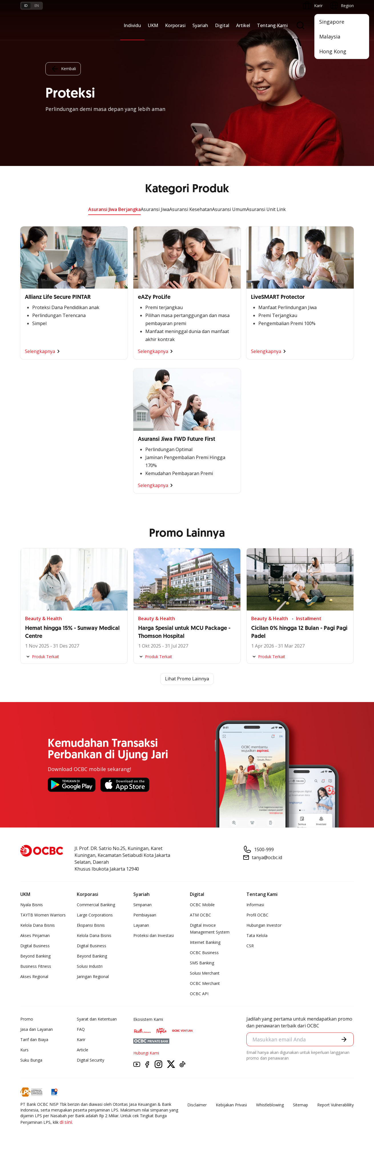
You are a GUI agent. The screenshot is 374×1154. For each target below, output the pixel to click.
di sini (66, 1122)
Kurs (24, 1049)
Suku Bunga (31, 1060)
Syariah (200, 25)
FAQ (81, 1029)
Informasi (255, 904)
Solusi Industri (89, 966)
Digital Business (35, 945)
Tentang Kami (272, 25)
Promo (26, 1019)
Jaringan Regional (93, 976)
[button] (344, 1039)
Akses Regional (34, 976)
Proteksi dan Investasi (153, 935)
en (37, 5)
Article (82, 1049)
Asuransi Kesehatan (190, 209)
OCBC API (199, 993)
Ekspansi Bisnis (91, 925)
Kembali (63, 68)
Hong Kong (332, 51)
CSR (250, 945)
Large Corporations (95, 915)
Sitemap (300, 1105)
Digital (222, 25)
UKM (153, 25)
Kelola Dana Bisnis (37, 925)
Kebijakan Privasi (231, 1105)
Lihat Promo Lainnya (187, 679)
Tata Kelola (257, 935)
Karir (81, 1039)
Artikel (243, 25)
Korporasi (175, 25)
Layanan (141, 925)
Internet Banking (205, 942)
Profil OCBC (257, 915)
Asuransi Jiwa (155, 209)
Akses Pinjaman (35, 935)
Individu (132, 25)
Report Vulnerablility (335, 1105)
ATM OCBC (200, 915)
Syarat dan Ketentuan (97, 1019)
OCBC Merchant (205, 983)
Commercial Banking (96, 904)
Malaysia (329, 36)
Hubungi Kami (146, 1053)
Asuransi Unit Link (266, 209)
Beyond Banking (35, 956)
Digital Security (90, 1060)
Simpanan (142, 904)
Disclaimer (197, 1105)
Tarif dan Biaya (34, 1039)
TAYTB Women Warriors (43, 915)
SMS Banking (202, 963)
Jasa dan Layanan (36, 1029)
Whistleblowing (270, 1105)
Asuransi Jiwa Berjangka (114, 209)
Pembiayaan (144, 915)
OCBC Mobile (202, 904)
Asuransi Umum (229, 209)
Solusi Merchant (205, 973)
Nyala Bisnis (31, 904)
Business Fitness (35, 966)
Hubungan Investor (263, 925)
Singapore (331, 21)
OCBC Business (204, 952)
